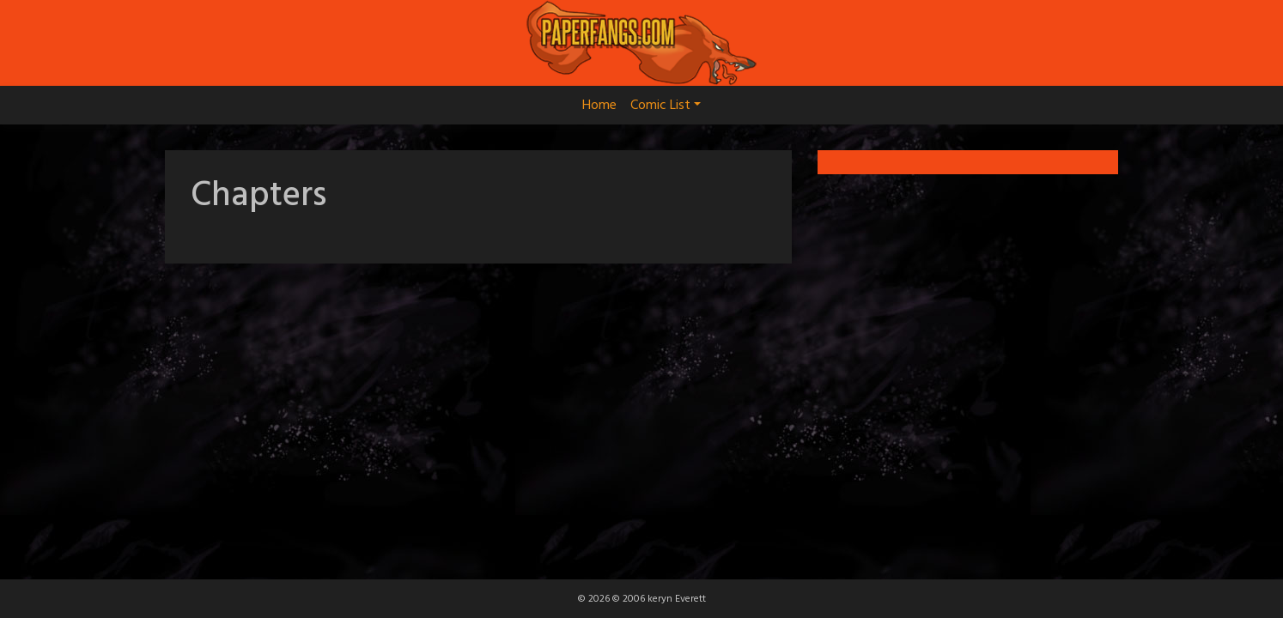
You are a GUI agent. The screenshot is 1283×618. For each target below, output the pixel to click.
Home (599, 105)
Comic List (665, 105)
